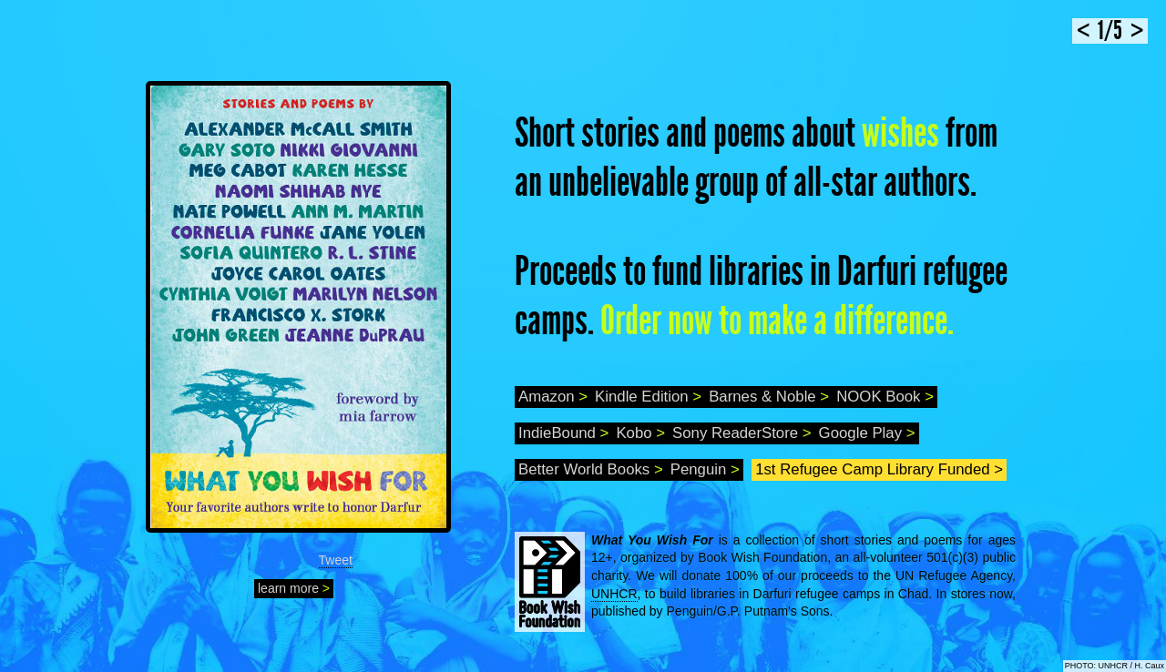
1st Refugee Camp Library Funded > (879, 469)
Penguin (705, 469)
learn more (294, 588)
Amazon (553, 396)
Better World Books (590, 469)
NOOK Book (885, 396)
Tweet (336, 560)
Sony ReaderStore (742, 433)
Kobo (640, 433)
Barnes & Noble (769, 396)
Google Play (867, 433)
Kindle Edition (648, 396)
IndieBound (563, 433)
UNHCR (614, 593)
